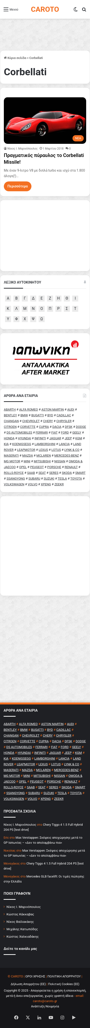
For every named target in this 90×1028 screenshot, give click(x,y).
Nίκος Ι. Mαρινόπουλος (22, 148)
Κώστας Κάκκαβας (20, 914)
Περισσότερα (17, 186)
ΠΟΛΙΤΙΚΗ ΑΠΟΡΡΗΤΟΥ (64, 976)
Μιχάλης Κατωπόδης (22, 929)
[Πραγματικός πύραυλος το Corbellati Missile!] (45, 120)
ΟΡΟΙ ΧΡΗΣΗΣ (35, 976)
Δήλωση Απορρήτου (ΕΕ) (28, 984)
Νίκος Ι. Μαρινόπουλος (23, 907)
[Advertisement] (45, 546)
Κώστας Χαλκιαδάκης (22, 936)
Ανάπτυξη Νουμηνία (45, 1006)
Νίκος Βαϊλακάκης (20, 921)
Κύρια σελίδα (15, 58)
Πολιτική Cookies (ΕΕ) (63, 984)
